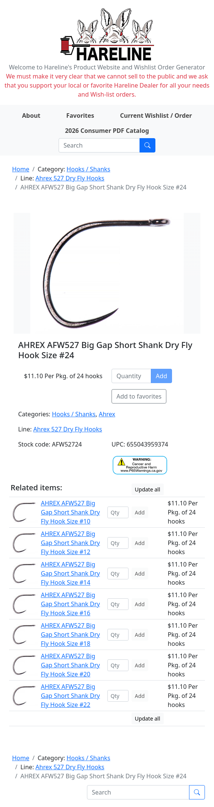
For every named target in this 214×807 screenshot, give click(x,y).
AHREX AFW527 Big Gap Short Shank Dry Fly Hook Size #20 (70, 665)
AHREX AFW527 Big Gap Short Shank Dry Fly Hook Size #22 (70, 695)
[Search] (99, 145)
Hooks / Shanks (88, 169)
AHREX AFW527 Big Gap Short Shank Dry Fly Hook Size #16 (70, 604)
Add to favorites (138, 396)
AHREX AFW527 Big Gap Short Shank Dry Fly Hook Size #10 (70, 512)
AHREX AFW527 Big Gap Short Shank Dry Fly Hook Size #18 (70, 634)
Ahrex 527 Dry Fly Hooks (70, 178)
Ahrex (107, 414)
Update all (147, 489)
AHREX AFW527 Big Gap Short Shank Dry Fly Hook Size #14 (70, 573)
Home (20, 169)
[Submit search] (147, 145)
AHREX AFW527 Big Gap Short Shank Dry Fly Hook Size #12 (70, 543)
